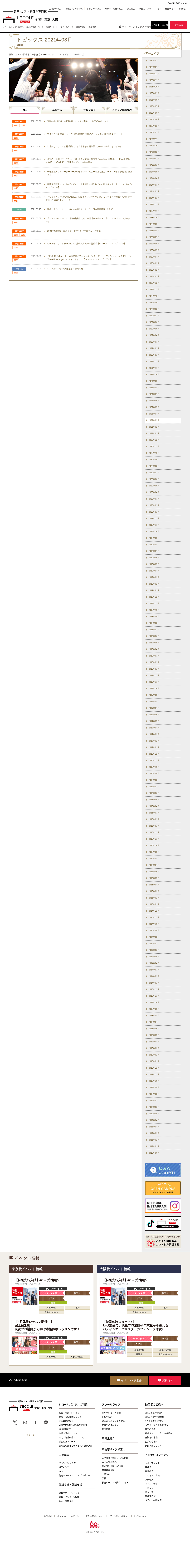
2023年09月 (154, 224)
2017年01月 (154, 747)
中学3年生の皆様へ (154, 1420)
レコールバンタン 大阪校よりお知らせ (65, 268)
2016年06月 (154, 793)
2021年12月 (154, 361)
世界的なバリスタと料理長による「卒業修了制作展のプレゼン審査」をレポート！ (85, 146)
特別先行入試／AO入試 (112, 1466)
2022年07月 (154, 315)
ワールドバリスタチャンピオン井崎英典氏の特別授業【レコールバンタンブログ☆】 (86, 243)
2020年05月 (154, 486)
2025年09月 (154, 93)
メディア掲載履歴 (122, 109)
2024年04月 (154, 178)
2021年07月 (154, 394)
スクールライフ (111, 1404)
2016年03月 (154, 813)
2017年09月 (154, 695)
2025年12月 (154, 73)
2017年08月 (154, 701)
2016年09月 (154, 773)
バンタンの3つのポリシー (69, 1516)
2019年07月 (154, 551)
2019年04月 (154, 571)
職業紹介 (149, 1471)
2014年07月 (154, 943)
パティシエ (64, 1467)
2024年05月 (154, 172)
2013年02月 (154, 1055)
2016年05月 (154, 800)
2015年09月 (154, 852)
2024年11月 (154, 139)
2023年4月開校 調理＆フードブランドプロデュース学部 (74, 231)
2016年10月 (154, 767)
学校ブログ (90, 109)
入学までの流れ (109, 1461)
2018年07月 (154, 629)
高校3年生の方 (55, 8)
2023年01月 (154, 276)
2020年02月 (154, 505)
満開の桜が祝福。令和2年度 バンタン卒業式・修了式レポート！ (78, 121)
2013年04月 (154, 1042)
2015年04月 (154, 885)
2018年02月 (154, 662)
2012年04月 (154, 1120)
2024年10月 (154, 145)
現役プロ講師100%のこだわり (73, 1425)
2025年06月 (154, 113)
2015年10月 (154, 845)
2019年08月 (154, 544)
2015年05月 (154, 878)
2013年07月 (154, 1022)
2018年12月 (154, 597)
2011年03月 (154, 1133)
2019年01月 (154, 590)
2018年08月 (154, 623)
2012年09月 (154, 1087)
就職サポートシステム (69, 1492)
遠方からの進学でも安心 (113, 1420)
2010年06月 (154, 1153)
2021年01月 (154, 433)
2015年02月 (154, 898)
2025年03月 (154, 126)
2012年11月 (154, 1074)
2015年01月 (154, 904)
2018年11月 (154, 603)
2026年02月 (154, 60)
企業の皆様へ (151, 1441)
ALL (24, 110)
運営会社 (48, 1516)
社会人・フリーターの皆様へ (158, 1433)
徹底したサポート (67, 1441)
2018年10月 (154, 610)
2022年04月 (154, 335)
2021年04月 (154, 414)
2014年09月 (154, 930)
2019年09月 (154, 538)
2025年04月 (154, 119)
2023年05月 (154, 250)
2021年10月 (154, 374)
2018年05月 (154, 643)
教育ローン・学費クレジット (115, 1482)
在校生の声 (107, 1416)
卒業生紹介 (108, 1438)
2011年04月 (154, 1127)
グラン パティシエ (67, 1463)
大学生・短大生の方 (114, 8)
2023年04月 (154, 257)
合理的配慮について (94, 1516)
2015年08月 (154, 858)
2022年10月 (154, 296)
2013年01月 (154, 1061)
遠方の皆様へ (151, 1429)
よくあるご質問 (143, 27)
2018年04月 (154, 649)
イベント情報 (151, 1483)
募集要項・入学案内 (113, 1449)
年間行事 (106, 1429)
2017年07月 (154, 708)
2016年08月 (154, 780)
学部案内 (64, 1455)
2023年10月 (154, 217)
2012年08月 (154, 1094)
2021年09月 (154, 381)
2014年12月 (154, 911)
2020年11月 (154, 446)
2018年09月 (154, 616)
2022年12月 (154, 283)
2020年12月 (154, 440)
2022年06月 (154, 322)
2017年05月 (154, 721)
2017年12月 (154, 675)
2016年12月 (154, 754)
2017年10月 (154, 688)
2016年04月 (154, 806)
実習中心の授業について (70, 1416)
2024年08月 (154, 152)
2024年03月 (154, 185)
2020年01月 (154, 512)
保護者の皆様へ (152, 1437)
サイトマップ (140, 1516)
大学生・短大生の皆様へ (156, 1425)
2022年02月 (154, 348)
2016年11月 (154, 760)
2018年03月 (154, 656)
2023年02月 (154, 270)
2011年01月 (154, 1146)
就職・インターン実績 (69, 1497)
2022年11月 (154, 289)
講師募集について (153, 1445)
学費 (104, 1478)
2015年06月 (154, 871)
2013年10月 (154, 1002)
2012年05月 (154, 1113)
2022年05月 (154, 329)
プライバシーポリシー (119, 1516)
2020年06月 (154, 479)
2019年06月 (154, 557)
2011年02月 (154, 1140)
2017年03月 (154, 734)
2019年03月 (154, 577)
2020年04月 (154, 492)
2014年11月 (154, 917)
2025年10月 (154, 87)
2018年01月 (154, 669)
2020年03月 (154, 499)
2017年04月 (154, 728)
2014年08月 (154, 937)
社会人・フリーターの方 (150, 8)
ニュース (57, 109)
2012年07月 (154, 1100)
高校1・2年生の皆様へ (155, 1416)
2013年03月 (154, 1048)
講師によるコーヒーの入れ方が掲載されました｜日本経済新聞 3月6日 (80, 209)
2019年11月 (154, 525)
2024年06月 (154, 165)
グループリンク (152, 1463)
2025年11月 (154, 80)
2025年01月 (154, 132)
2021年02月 (154, 427)
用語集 (148, 1467)
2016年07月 (154, 786)
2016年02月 (154, 819)
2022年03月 (154, 342)
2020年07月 (154, 472)
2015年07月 (154, 865)
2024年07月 (154, 158)
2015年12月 (154, 832)
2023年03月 (154, 263)
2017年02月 (154, 741)
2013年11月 (154, 996)
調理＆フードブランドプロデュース (75, 1475)
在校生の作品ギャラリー (113, 1425)
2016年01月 (154, 826)
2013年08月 (154, 1015)
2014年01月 (154, 983)
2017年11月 (154, 682)
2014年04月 (154, 963)
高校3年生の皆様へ (154, 1412)
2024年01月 (154, 198)
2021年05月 (154, 407)
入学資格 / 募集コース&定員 (115, 1457)
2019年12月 (154, 518)
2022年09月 (154, 302)
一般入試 (106, 1474)
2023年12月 (154, 204)
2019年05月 (154, 564)
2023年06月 (154, 244)
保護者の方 (170, 8)
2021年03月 (154, 420)
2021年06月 (154, 401)
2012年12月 (154, 1068)
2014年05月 (154, 956)
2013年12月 (154, 989)
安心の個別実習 (66, 1420)
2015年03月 (154, 891)
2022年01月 (154, 355)
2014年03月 (154, 970)
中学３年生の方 (93, 8)
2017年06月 (154, 714)
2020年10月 (154, 453)
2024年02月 (154, 191)
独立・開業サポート (68, 1501)
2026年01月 (154, 67)
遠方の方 (131, 8)
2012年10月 (154, 1081)
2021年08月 (154, 387)
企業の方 (183, 8)
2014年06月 (154, 950)
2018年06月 (154, 636)
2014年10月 (154, 924)
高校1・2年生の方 (74, 8)
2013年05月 (154, 1035)
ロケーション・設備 (111, 1412)
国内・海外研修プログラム (71, 1437)
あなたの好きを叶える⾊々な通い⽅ (75, 1445)
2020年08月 (154, 466)
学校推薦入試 (108, 1470)
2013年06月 (154, 1028)
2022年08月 (154, 309)
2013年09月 (154, 1009)
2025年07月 (154, 106)
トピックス (150, 1487)
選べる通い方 (65, 1429)
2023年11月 (154, 211)
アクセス (126, 27)
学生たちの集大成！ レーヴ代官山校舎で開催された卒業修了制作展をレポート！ (84, 134)
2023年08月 (154, 230)
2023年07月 (154, 237)
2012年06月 (154, 1107)
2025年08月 (154, 100)
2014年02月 (154, 976)
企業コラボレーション (69, 1433)
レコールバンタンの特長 (73, 1404)
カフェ (62, 1471)
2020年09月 (154, 459)
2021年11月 (154, 368)
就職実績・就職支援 (70, 1485)
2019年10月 (154, 531)
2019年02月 (154, 584)
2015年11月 (154, 839)
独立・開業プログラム (69, 1412)
